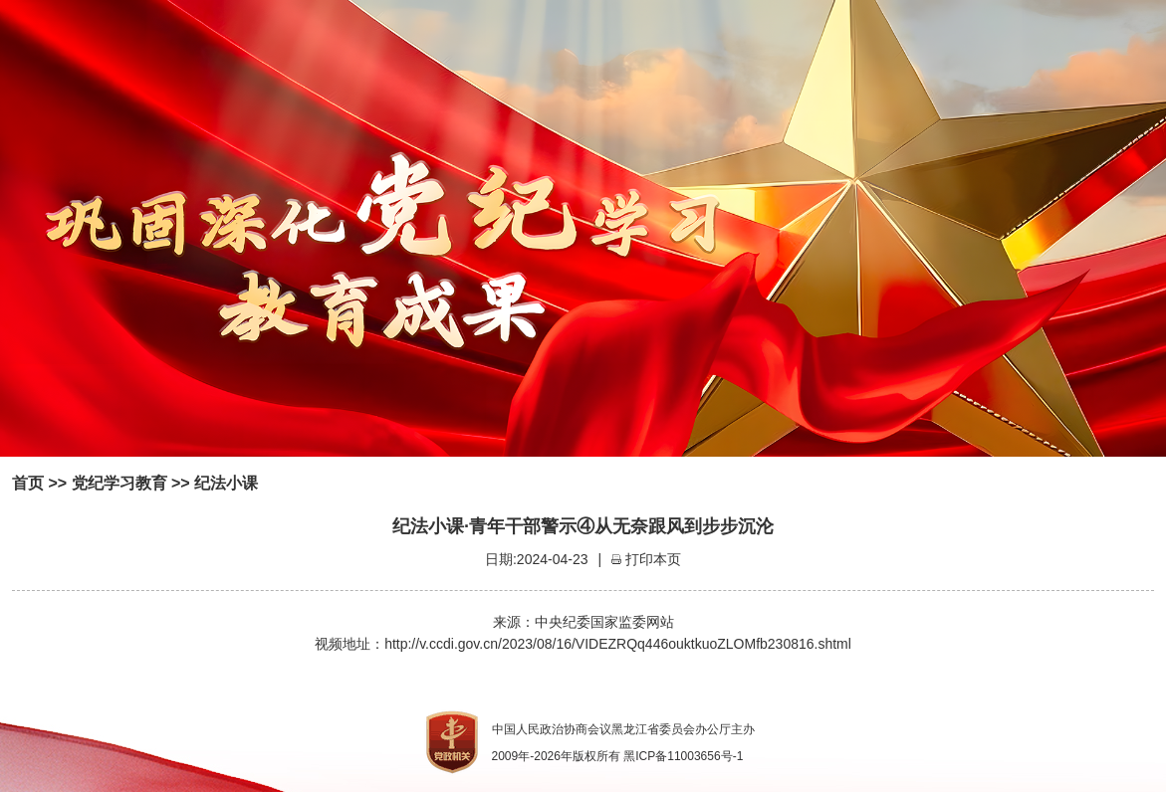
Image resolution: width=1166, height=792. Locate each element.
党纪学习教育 (119, 483)
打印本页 (653, 559)
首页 (28, 483)
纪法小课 (226, 483)
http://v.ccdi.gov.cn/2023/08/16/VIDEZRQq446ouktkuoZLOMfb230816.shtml (617, 644)
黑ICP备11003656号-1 (683, 756)
